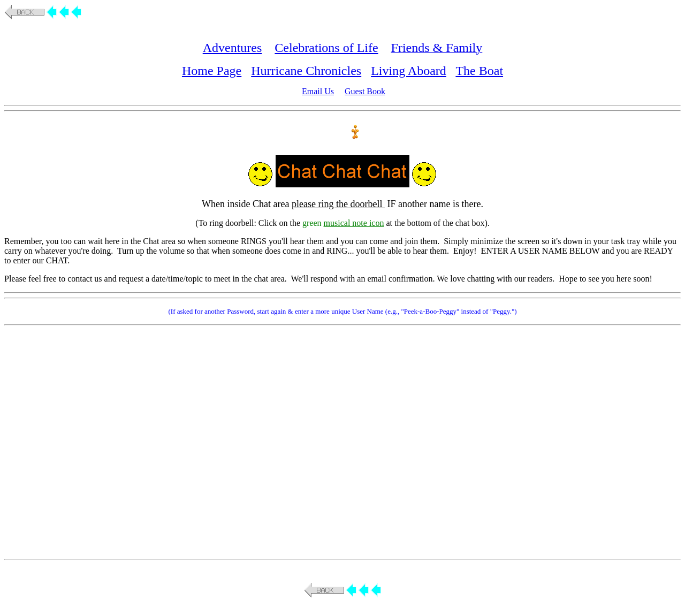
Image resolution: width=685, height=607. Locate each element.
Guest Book (365, 91)
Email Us (318, 91)
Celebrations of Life (326, 48)
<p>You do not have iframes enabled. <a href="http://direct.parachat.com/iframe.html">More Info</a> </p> (344, 441)
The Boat (479, 71)
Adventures (232, 48)
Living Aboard (408, 71)
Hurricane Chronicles (306, 71)
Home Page (211, 71)
